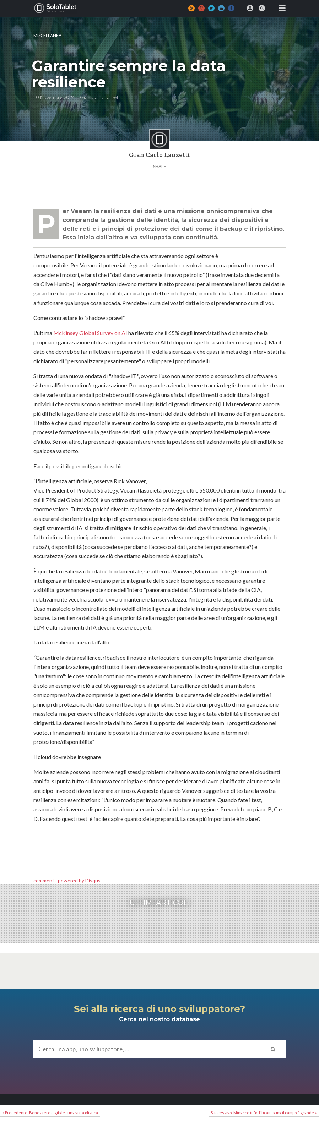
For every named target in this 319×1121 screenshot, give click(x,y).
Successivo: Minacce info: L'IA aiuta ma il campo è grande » (264, 1112)
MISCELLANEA (47, 35)
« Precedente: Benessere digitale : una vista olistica (50, 1112)
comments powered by (67, 880)
